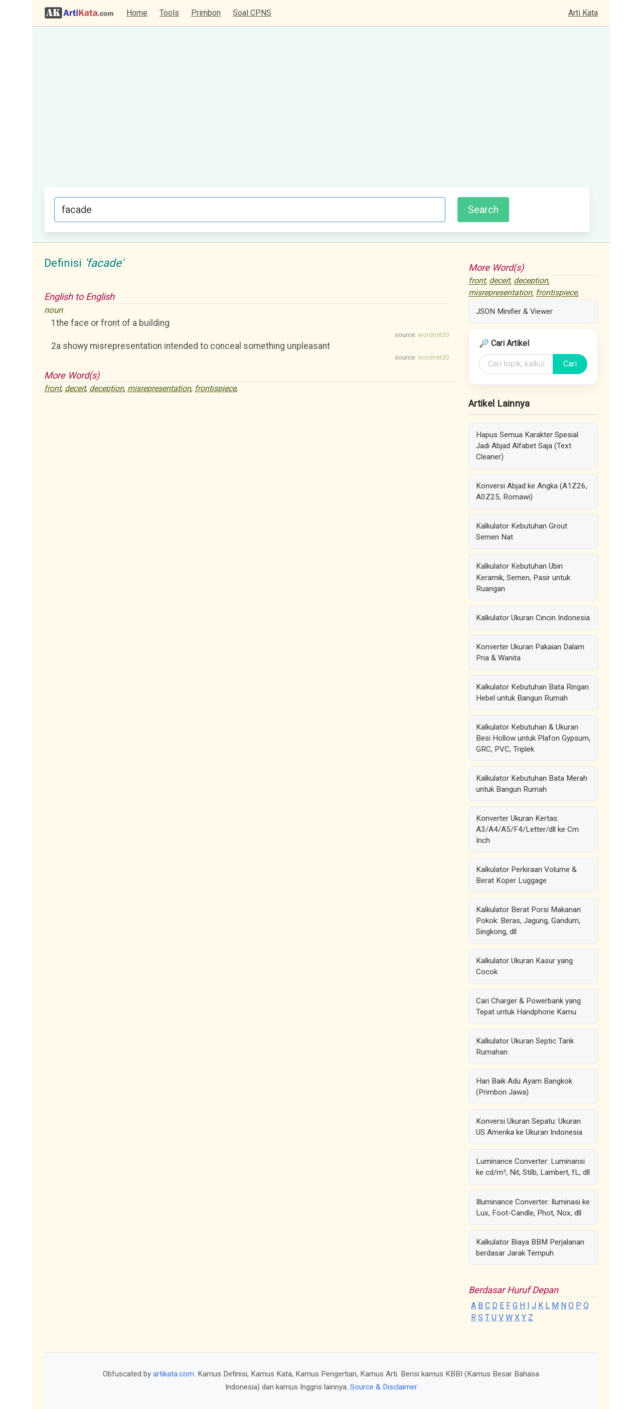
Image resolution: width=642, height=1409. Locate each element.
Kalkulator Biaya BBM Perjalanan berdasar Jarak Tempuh (530, 1248)
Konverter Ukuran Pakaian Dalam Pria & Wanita (530, 652)
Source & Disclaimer (383, 1386)
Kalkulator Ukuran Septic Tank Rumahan (525, 1046)
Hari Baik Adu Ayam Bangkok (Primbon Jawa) (524, 1087)
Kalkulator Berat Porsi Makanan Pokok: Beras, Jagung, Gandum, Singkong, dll (528, 920)
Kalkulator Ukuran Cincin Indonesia (533, 617)
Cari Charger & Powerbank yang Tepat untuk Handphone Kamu (528, 1006)
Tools (169, 13)
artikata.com (173, 1373)
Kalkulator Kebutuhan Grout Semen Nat (521, 531)
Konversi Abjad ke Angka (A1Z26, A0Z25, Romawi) (531, 491)
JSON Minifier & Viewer (514, 311)
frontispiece (215, 388)
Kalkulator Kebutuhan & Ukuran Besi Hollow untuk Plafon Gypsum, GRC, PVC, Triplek (533, 738)
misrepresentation (159, 388)
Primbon (206, 13)
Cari (570, 364)
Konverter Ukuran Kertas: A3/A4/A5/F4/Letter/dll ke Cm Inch (527, 829)
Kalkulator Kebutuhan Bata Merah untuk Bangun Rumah (531, 784)
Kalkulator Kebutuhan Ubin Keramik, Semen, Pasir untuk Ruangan (523, 577)
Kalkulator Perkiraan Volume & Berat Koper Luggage (526, 875)
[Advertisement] (317, 112)
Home (136, 13)
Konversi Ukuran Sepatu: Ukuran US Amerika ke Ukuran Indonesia (529, 1127)
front (52, 388)
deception (106, 388)
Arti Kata (583, 13)
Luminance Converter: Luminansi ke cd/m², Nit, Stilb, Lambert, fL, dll (533, 1167)
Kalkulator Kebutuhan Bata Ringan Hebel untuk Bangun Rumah (532, 692)
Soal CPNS (252, 13)
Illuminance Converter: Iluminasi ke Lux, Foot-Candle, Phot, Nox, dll (533, 1207)
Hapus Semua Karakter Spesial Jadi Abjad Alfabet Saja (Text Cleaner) (527, 445)
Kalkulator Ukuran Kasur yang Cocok (524, 966)
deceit (75, 388)
